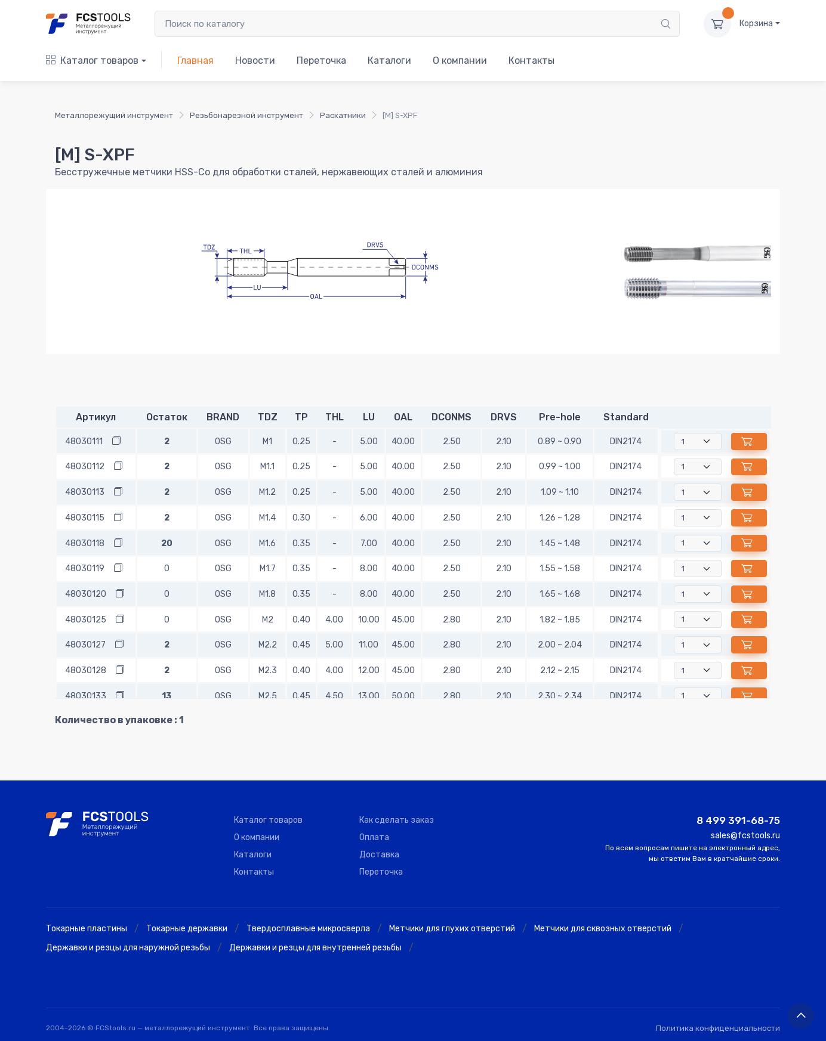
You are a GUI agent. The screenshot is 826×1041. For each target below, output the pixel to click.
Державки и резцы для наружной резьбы (128, 948)
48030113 (84, 492)
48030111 (84, 441)
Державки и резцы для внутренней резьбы (315, 948)
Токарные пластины (86, 929)
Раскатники (343, 115)
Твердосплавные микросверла (308, 929)
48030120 (85, 594)
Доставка (379, 855)
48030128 (85, 670)
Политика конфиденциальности (718, 1028)
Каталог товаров (92, 60)
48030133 (85, 696)
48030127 (85, 645)
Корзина (756, 23)
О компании (460, 60)
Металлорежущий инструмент (114, 115)
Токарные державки (186, 929)
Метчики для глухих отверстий (452, 929)
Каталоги (389, 60)
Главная (195, 60)
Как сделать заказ (396, 820)
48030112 (84, 466)
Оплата (374, 837)
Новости (255, 60)
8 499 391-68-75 (738, 820)
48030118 (84, 543)
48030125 (85, 620)
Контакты (531, 60)
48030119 (84, 568)
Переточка (321, 60)
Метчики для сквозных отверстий (602, 929)
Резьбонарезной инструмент (246, 115)
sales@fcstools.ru (745, 836)
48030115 (84, 518)
